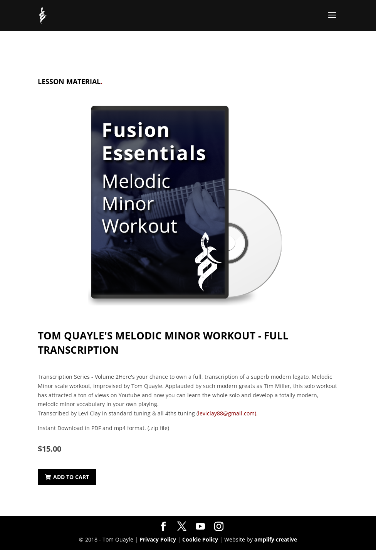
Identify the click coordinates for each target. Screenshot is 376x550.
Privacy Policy (157, 539)
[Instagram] (218, 526)
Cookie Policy (200, 539)
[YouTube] (200, 526)
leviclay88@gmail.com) (227, 413)
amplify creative (275, 539)
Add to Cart (67, 477)
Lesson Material (70, 81)
